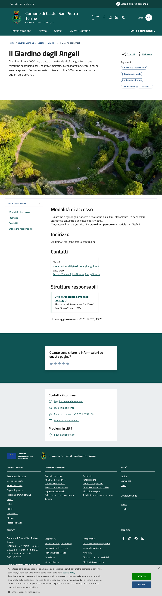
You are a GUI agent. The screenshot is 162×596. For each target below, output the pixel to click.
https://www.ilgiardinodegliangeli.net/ (76, 274)
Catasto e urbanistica (55, 483)
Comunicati (126, 481)
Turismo (48, 499)
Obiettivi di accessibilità (93, 562)
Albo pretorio (89, 538)
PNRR (9, 509)
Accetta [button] (142, 576)
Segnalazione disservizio (56, 548)
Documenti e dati (15, 481)
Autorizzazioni (89, 480)
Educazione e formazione (56, 487)
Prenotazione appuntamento (58, 543)
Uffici (9, 504)
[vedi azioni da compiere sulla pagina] (145, 54)
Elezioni (10, 518)
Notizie (124, 476)
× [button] (158, 568)
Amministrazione (21, 31)
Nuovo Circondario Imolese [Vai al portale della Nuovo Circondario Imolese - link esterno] (22, 4)
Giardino (52, 43)
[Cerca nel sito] (148, 17)
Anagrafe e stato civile (55, 480)
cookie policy (69, 572)
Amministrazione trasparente (96, 543)
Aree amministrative (16, 476)
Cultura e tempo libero (93, 483)
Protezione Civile (14, 522)
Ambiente (87, 476)
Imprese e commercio (55, 491)
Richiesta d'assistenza (55, 552)
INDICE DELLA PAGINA (24, 203)
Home (11, 43)
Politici (10, 499)
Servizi (58, 31)
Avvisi (123, 485)
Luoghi (40, 43)
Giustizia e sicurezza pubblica (96, 487)
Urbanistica (12, 513)
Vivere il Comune (80, 31)
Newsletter (50, 557)
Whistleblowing (52, 562)
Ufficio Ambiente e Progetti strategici (72, 298)
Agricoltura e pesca (53, 476)
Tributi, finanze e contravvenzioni (98, 495)
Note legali (88, 552)
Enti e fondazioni (14, 485)
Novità (43, 31)
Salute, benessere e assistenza (59, 495)
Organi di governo (15, 490)
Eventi (124, 504)
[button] (55, 592)
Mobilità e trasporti (91, 491)
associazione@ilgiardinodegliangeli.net (76, 266)
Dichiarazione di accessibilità (96, 557)
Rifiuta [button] (141, 584)
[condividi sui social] (128, 54)
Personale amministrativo (19, 495)
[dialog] (81, 580)
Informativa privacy (92, 548)
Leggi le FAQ (50, 538)
